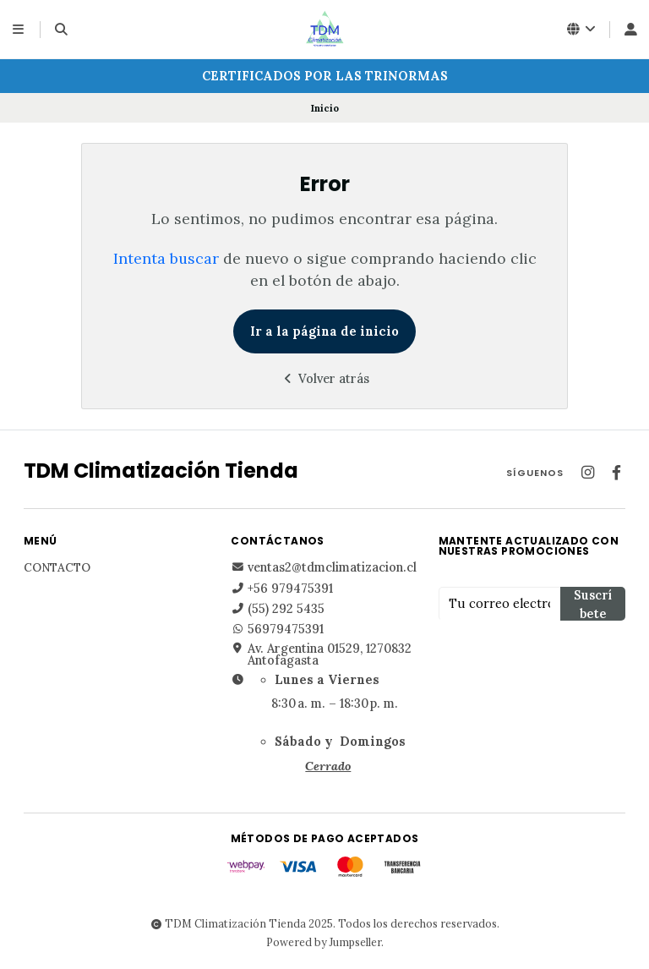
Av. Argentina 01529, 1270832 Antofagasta (321, 655)
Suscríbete (593, 604)
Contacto (57, 568)
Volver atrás (324, 378)
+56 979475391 (282, 588)
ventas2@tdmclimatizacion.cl (324, 567)
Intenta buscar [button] (166, 258)
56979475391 (277, 629)
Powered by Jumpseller (323, 942)
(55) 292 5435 (277, 609)
